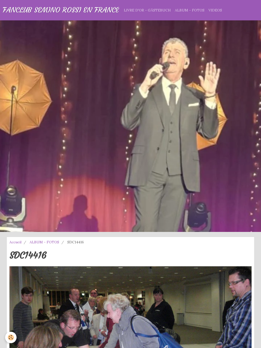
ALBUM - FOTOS (189, 10)
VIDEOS (215, 10)
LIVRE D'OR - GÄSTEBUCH (147, 10)
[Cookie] (11, 337)
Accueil (15, 242)
